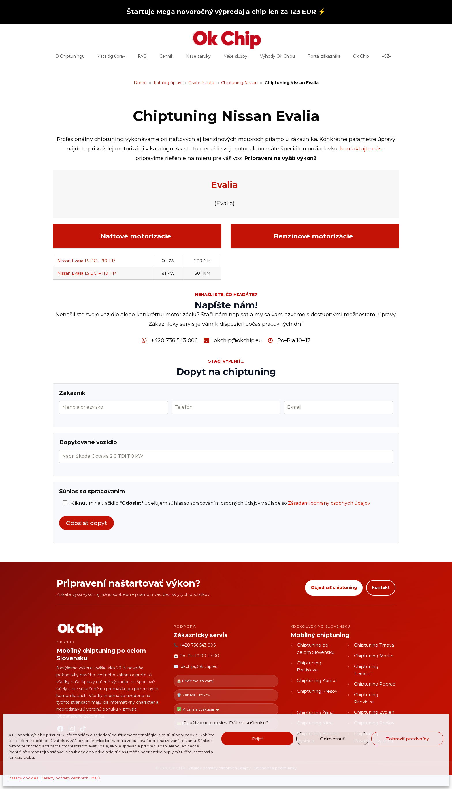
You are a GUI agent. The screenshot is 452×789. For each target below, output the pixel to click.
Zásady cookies (23, 778)
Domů (140, 82)
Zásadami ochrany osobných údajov (329, 503)
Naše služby (235, 58)
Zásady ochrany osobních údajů (70, 778)
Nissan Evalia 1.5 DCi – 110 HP (86, 273)
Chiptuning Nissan (239, 82)
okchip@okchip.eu (238, 340)
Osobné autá (201, 82)
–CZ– (386, 58)
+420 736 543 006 (174, 340)
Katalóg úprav (111, 58)
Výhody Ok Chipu (277, 58)
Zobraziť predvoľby (407, 738)
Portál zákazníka (324, 58)
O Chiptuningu (70, 58)
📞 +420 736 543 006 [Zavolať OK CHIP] (195, 645)
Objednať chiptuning (334, 587)
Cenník (166, 58)
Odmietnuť (332, 738)
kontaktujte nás (361, 148)
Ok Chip (361, 58)
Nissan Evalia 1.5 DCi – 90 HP (86, 260)
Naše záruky (198, 58)
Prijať (257, 738)
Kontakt (381, 587)
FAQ (142, 58)
